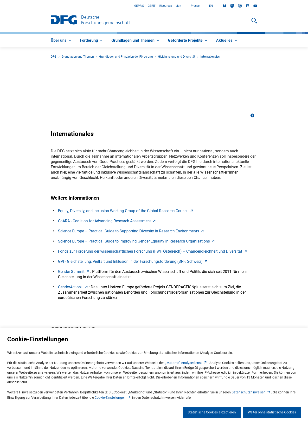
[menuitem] (61, 41)
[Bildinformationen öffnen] (252, 115)
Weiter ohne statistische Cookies (272, 412)
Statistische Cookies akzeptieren (212, 412)
